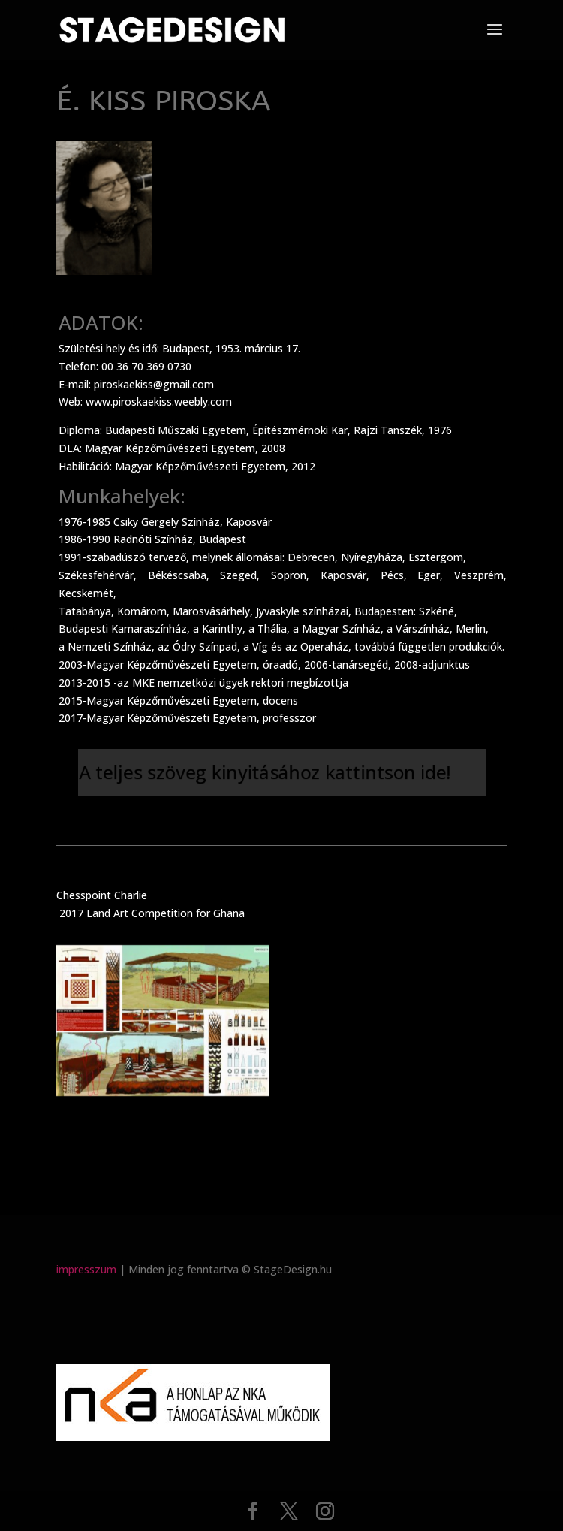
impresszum (86, 1269)
